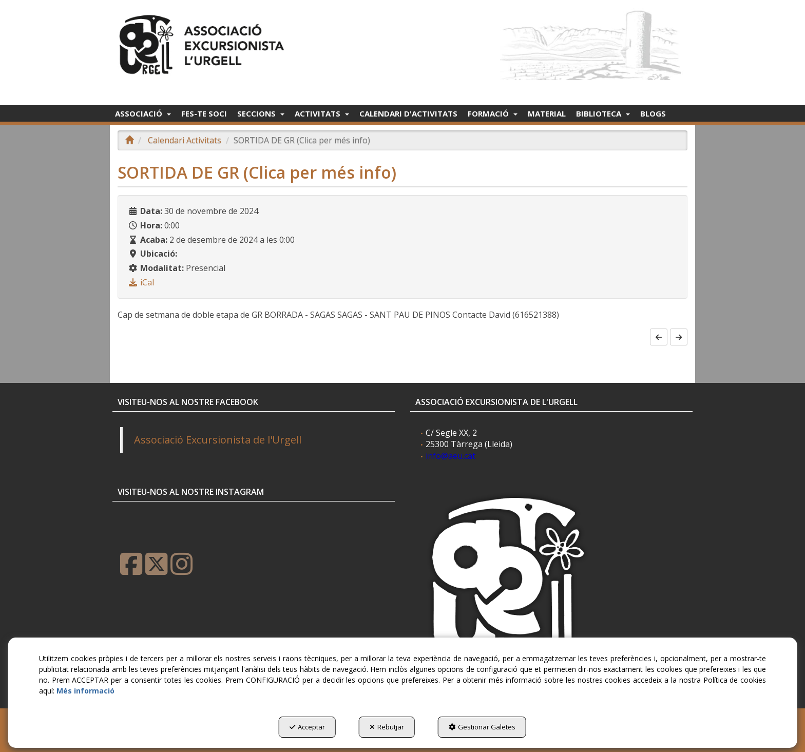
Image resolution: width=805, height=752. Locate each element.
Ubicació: (158, 253)
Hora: (151, 225)
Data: (151, 211)
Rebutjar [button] (387, 726)
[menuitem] (143, 113)
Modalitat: (162, 268)
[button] (203, 42)
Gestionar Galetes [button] (482, 726)
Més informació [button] (85, 691)
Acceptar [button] (307, 726)
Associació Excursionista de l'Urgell (217, 440)
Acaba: (153, 239)
